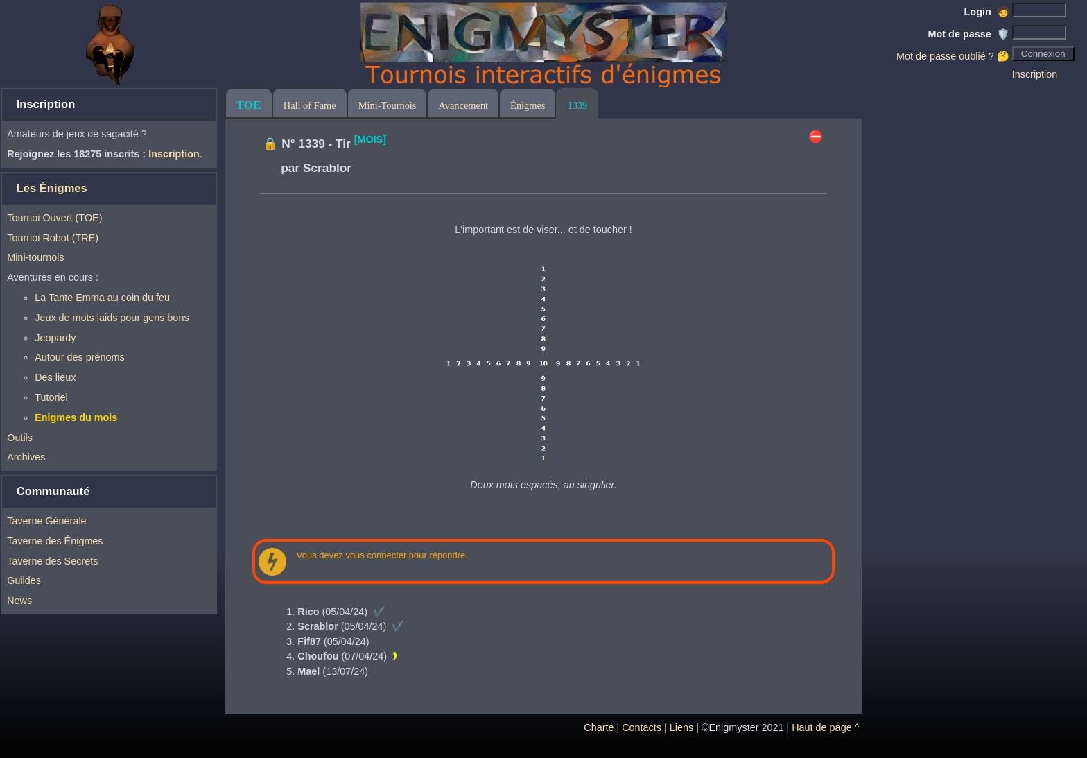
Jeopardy (55, 337)
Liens (681, 727)
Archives (26, 457)
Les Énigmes (52, 188)
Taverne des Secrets (52, 561)
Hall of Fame (310, 105)
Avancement (463, 105)
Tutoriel (51, 397)
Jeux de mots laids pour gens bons (112, 317)
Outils (20, 437)
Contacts (641, 727)
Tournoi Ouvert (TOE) (54, 217)
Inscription (1035, 74)
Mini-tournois (35, 257)
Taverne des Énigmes (55, 540)
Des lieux (55, 377)
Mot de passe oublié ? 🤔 (952, 56)
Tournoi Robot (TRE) (52, 237)
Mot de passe (968, 34)
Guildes (24, 580)
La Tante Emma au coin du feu (102, 297)
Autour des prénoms (80, 357)
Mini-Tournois (387, 105)
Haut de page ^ (825, 727)
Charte (599, 727)
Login (986, 11)
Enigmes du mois (76, 417)
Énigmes (527, 105)
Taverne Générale (46, 520)
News (19, 600)
